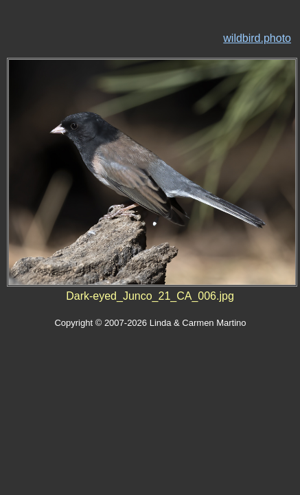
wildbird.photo (257, 38)
